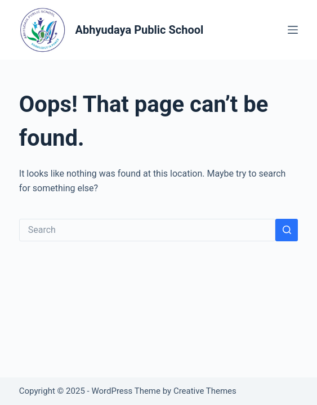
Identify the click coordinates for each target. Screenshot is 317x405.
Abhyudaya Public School (139, 30)
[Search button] (286, 230)
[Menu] (293, 30)
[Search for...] (147, 230)
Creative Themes (204, 391)
